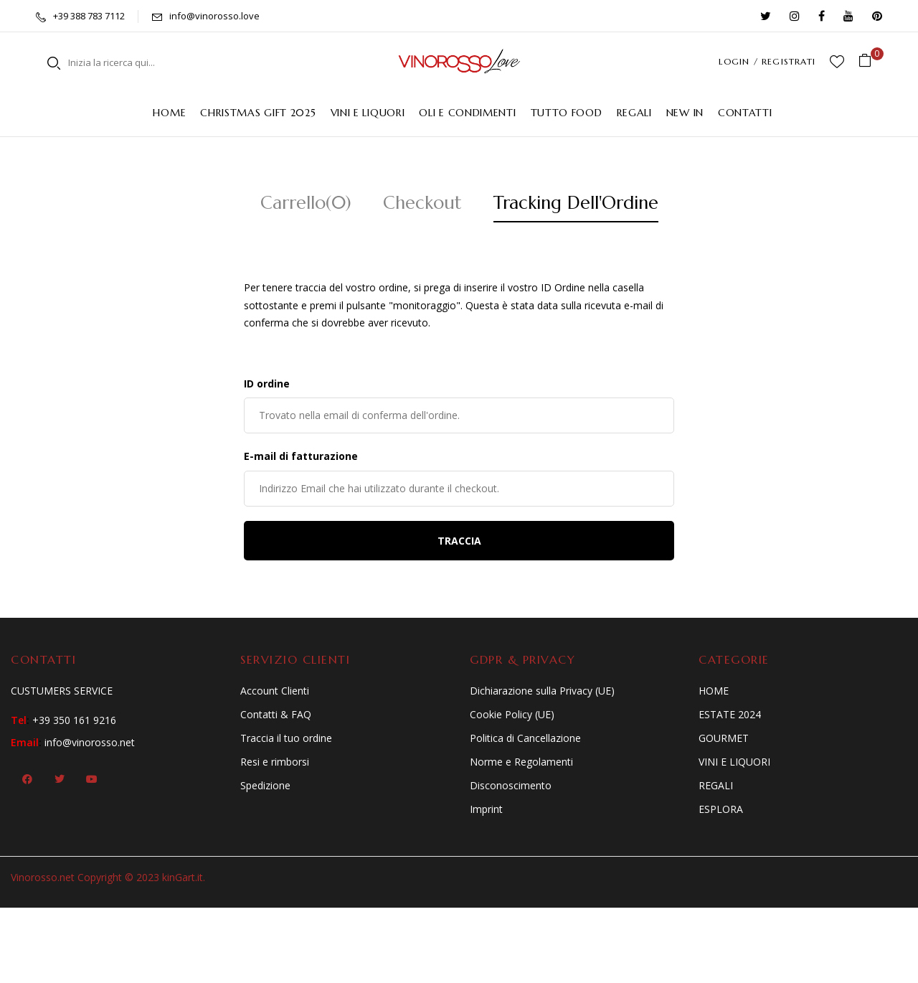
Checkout (422, 203)
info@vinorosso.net (89, 742)
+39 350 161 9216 (74, 720)
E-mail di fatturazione (301, 456)
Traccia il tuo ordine (286, 738)
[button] (870, 61)
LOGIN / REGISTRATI (767, 61)
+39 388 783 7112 (89, 15)
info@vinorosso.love (214, 15)
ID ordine (267, 383)
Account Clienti (274, 690)
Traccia (459, 540)
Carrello (305, 203)
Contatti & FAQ (275, 714)
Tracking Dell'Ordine (575, 203)
